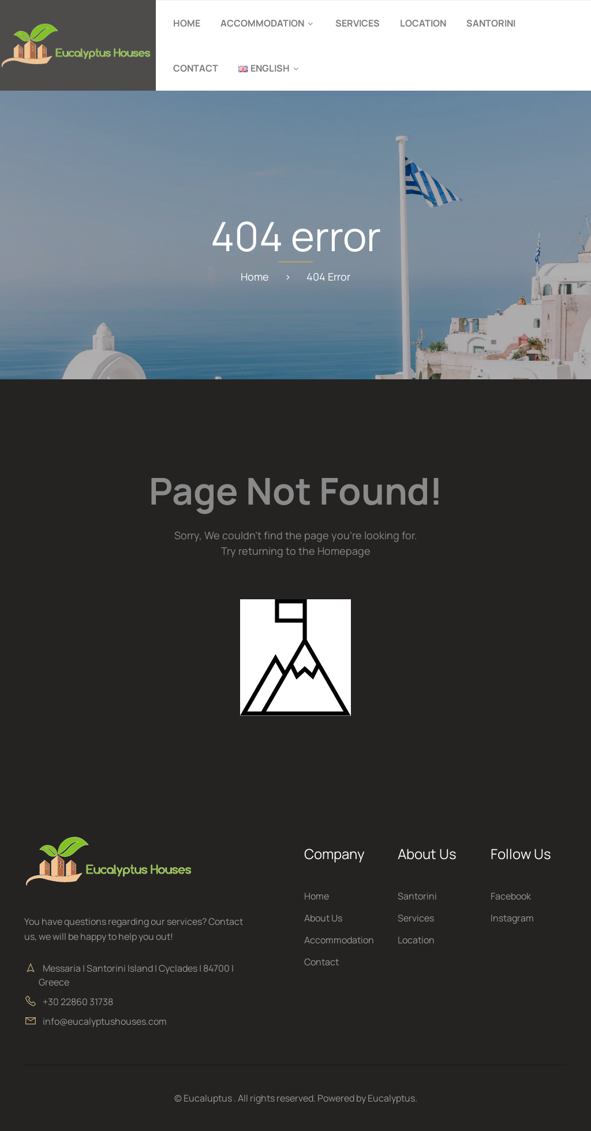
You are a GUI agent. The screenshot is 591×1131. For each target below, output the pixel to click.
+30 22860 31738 (78, 1001)
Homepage (344, 551)
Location (423, 23)
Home (186, 23)
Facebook (511, 896)
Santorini (490, 23)
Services (357, 23)
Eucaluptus (208, 1098)
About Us (323, 918)
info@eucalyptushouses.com (105, 1021)
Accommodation (262, 23)
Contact (195, 68)
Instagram (512, 918)
